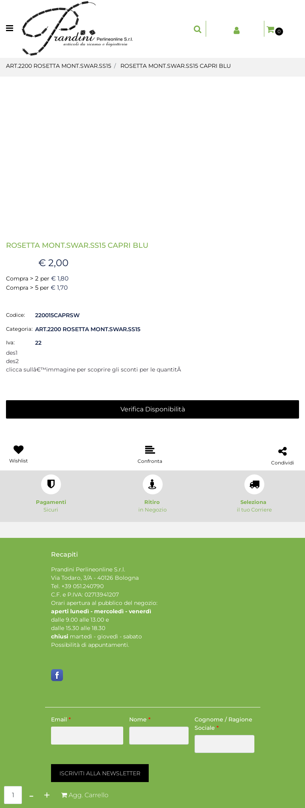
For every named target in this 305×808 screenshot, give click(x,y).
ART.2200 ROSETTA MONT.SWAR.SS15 (58, 65)
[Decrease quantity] (31, 795)
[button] (152, 147)
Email (61, 719)
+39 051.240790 (82, 586)
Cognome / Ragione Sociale (223, 723)
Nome (140, 719)
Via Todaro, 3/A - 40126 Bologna (95, 577)
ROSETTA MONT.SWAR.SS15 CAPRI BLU (175, 65)
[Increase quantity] (47, 795)
